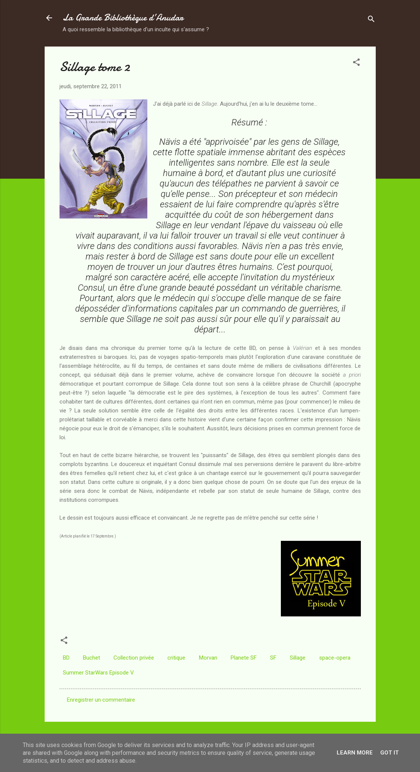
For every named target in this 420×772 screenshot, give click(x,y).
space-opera (334, 657)
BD (66, 657)
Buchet (91, 657)
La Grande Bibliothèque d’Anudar (122, 18)
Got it (389, 752)
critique (176, 657)
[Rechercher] (371, 20)
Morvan (208, 657)
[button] (356, 63)
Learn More (355, 752)
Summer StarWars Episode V (98, 672)
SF (273, 657)
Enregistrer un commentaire (101, 699)
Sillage (297, 657)
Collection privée (133, 657)
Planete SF (244, 657)
